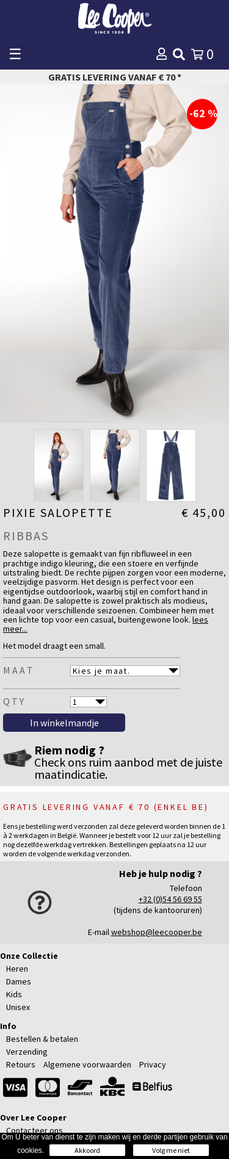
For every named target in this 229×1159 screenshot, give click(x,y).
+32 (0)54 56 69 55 (170, 899)
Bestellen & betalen (42, 1038)
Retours (20, 1064)
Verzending (27, 1051)
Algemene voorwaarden (87, 1064)
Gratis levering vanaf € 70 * (114, 77)
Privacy (152, 1064)
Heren (17, 968)
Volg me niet (171, 1150)
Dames (18, 981)
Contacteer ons (34, 1130)
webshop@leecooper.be (156, 931)
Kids (14, 994)
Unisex (18, 1007)
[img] (179, 54)
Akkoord (87, 1150)
